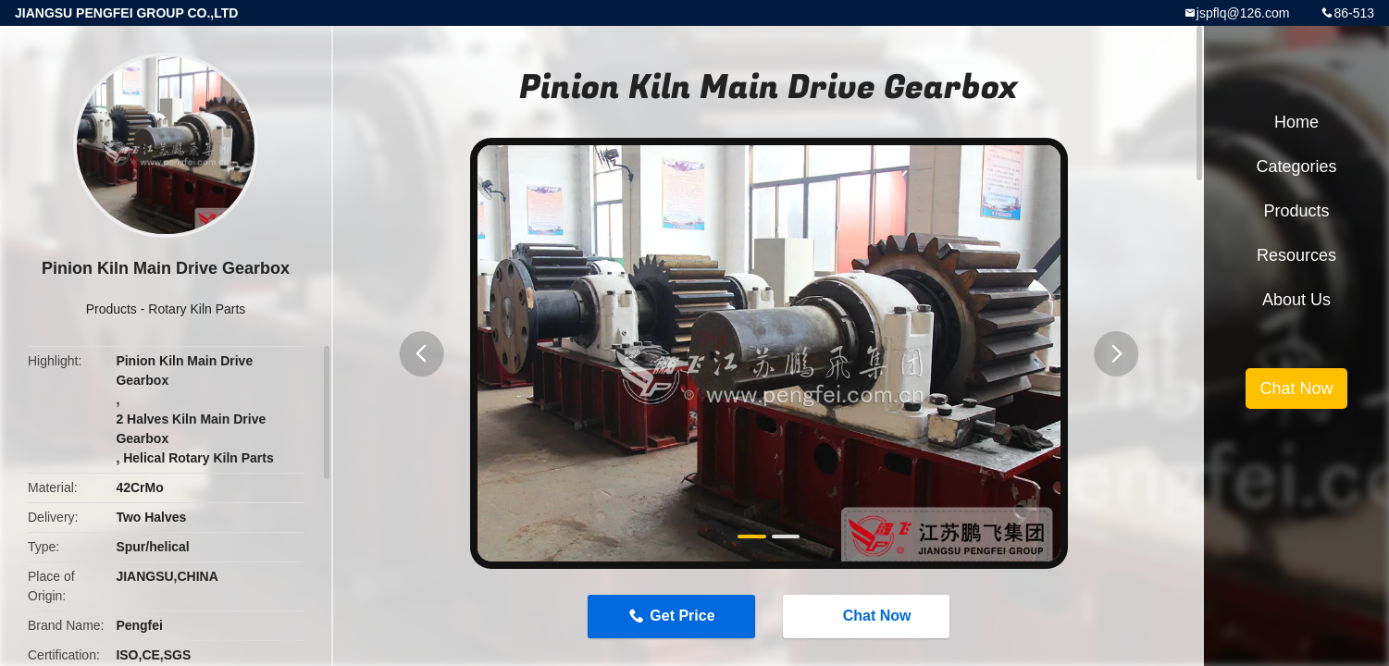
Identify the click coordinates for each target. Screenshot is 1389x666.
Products (111, 309)
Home (1296, 122)
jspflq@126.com (1243, 13)
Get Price (682, 615)
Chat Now (868, 616)
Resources (1296, 255)
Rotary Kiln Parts (196, 309)
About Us (1296, 299)
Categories (1296, 166)
